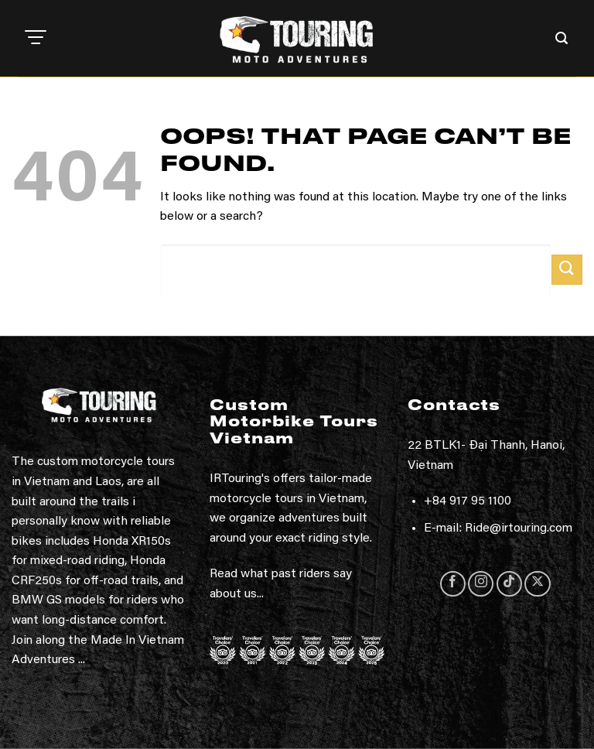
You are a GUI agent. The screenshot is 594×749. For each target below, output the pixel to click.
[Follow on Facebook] (453, 584)
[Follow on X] (537, 584)
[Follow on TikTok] (509, 584)
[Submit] (566, 270)
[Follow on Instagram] (480, 584)
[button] (36, 39)
